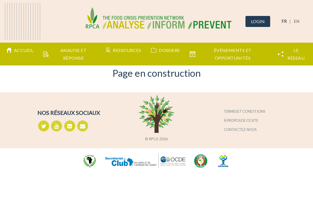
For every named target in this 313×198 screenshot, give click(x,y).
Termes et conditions (244, 111)
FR (284, 21)
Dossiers (165, 50)
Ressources (123, 50)
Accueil (19, 50)
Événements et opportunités (220, 54)
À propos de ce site (241, 120)
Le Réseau (291, 54)
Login (258, 21)
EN (296, 21)
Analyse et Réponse (64, 54)
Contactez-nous (240, 129)
